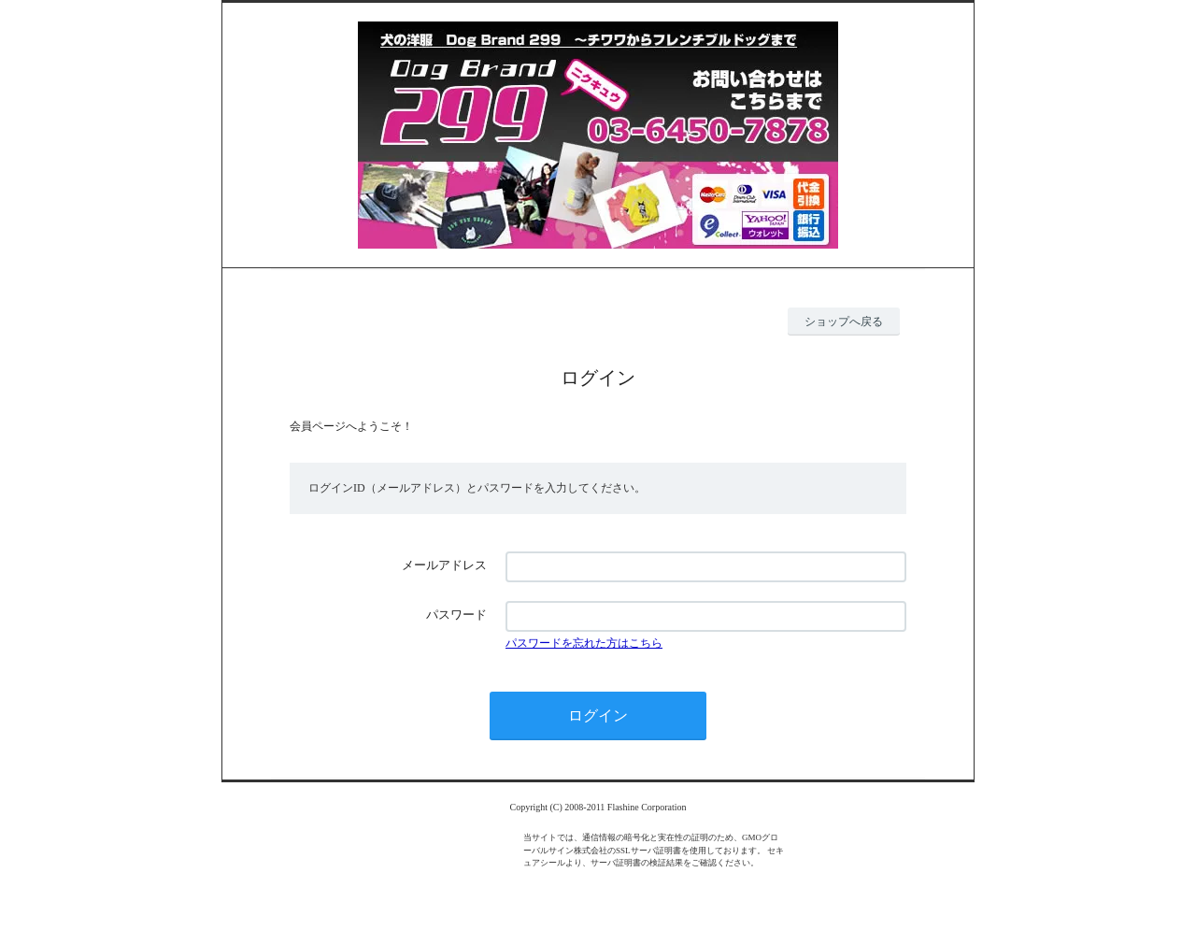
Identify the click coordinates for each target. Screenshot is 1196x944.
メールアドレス (444, 565)
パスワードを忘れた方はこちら (583, 643)
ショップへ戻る (843, 321)
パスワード (456, 615)
